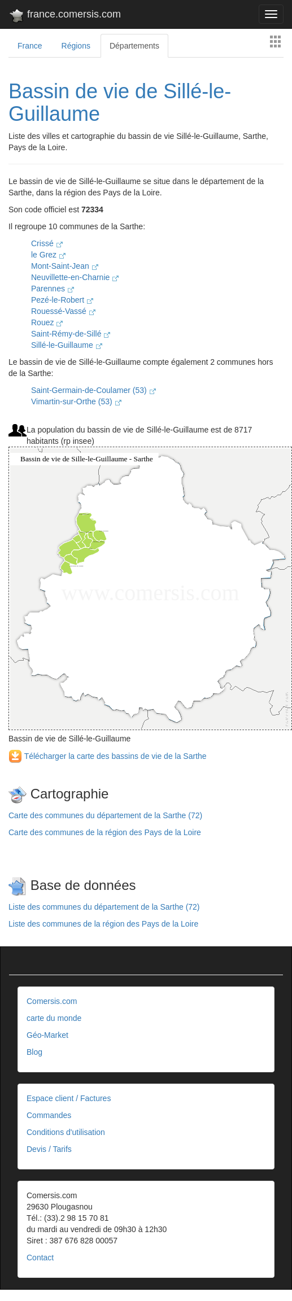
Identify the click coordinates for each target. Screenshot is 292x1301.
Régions (76, 45)
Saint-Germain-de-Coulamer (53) (93, 390)
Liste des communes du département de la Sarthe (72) (104, 906)
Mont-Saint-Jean (64, 265)
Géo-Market (47, 1035)
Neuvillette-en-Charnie (75, 277)
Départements (134, 45)
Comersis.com (52, 1001)
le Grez (48, 254)
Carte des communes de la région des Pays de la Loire (104, 832)
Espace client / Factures (69, 1098)
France (30, 45)
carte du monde (54, 1018)
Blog (34, 1051)
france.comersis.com (64, 16)
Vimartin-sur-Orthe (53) (76, 401)
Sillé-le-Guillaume (66, 345)
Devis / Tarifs (49, 1149)
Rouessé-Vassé (63, 311)
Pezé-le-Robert (62, 299)
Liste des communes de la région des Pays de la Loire (103, 923)
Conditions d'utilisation (66, 1132)
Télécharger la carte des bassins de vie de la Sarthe (107, 756)
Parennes (52, 288)
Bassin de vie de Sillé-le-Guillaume (119, 102)
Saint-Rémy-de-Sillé (70, 333)
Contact (40, 1257)
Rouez (47, 322)
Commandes (49, 1115)
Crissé (47, 243)
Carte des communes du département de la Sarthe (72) (105, 815)
